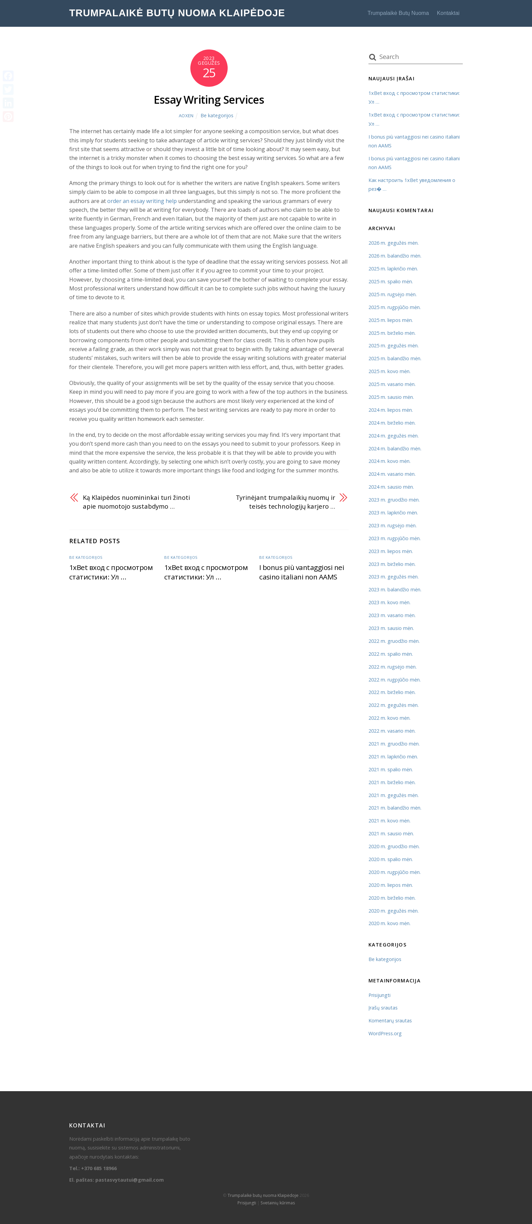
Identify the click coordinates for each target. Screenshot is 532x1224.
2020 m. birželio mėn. (392, 898)
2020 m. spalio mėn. (390, 859)
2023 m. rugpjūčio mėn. (394, 538)
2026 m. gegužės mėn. (393, 243)
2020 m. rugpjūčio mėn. (394, 872)
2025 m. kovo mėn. (389, 371)
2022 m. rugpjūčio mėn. (394, 679)
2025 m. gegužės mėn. (393, 345)
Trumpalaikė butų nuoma (398, 13)
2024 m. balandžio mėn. (394, 448)
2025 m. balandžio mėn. (394, 358)
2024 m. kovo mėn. (389, 461)
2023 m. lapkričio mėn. (393, 512)
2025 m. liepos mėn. (390, 320)
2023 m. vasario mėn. (392, 615)
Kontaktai (448, 13)
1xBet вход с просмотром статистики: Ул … (111, 572)
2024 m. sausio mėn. (391, 487)
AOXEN (186, 116)
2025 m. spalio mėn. (390, 281)
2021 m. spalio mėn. (390, 769)
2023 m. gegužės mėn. (393, 576)
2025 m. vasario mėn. (392, 384)
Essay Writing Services (209, 99)
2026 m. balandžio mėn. (394, 255)
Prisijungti (379, 995)
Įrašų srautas (383, 1007)
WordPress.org (385, 1033)
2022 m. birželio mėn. (392, 692)
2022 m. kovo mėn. (389, 718)
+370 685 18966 (99, 1168)
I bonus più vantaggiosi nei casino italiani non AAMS (301, 572)
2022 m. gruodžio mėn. (394, 641)
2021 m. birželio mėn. (392, 782)
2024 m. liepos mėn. (390, 410)
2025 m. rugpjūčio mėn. (394, 307)
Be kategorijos (217, 115)
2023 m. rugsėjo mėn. (392, 525)
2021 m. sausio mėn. (391, 833)
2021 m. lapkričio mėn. (393, 756)
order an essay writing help (142, 201)
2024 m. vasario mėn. (392, 474)
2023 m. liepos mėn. (390, 551)
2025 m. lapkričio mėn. (393, 268)
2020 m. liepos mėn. (390, 885)
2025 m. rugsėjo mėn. (392, 294)
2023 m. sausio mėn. (391, 628)
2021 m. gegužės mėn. (393, 795)
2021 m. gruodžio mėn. (394, 743)
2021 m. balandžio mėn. (394, 807)
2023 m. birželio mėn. (392, 564)
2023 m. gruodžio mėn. (394, 499)
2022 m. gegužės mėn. (393, 705)
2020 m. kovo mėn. (389, 923)
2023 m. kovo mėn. (389, 602)
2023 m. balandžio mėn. (394, 589)
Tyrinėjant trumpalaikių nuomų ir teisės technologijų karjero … (285, 501)
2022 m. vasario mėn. (392, 731)
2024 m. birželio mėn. (392, 423)
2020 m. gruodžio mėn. (394, 846)
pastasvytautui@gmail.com (129, 1180)
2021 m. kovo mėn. (389, 820)
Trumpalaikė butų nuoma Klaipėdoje (263, 1195)
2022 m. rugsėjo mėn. (392, 667)
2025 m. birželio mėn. (392, 333)
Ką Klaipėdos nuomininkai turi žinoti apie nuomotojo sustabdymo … (136, 501)
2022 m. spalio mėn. (390, 654)
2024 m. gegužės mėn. (393, 435)
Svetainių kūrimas (278, 1203)
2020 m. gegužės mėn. (393, 910)
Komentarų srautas (390, 1020)
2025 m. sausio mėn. (391, 397)
